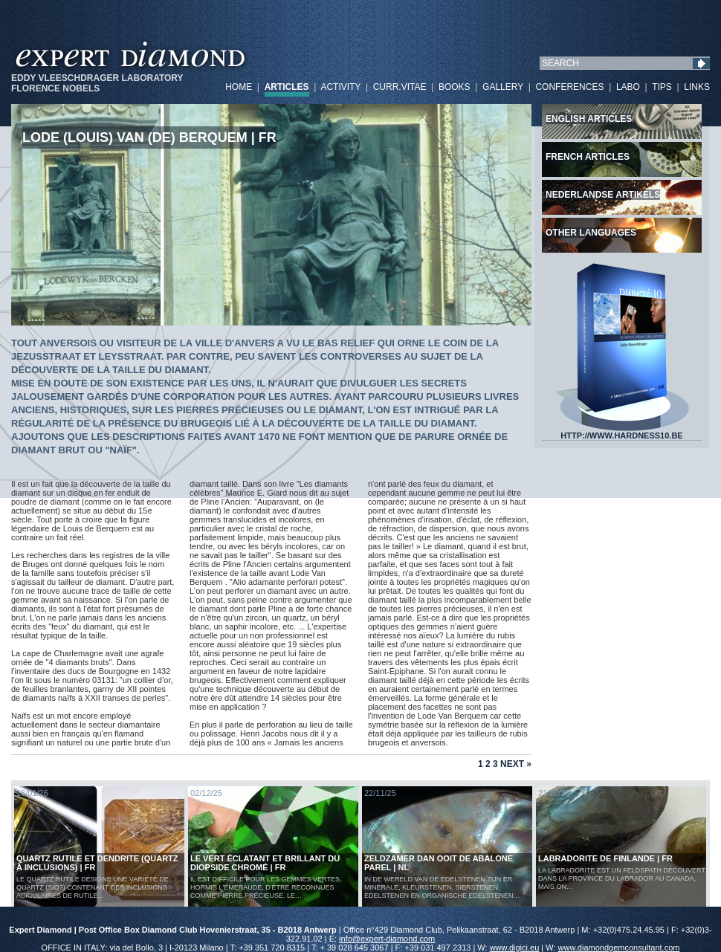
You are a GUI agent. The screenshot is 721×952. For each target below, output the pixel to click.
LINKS (697, 87)
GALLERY (502, 87)
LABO (628, 87)
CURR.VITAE (400, 87)
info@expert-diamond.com (387, 938)
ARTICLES (287, 87)
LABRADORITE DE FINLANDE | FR (605, 858)
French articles (588, 157)
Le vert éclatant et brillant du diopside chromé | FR (265, 863)
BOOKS (455, 87)
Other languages (591, 232)
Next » (515, 764)
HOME (238, 87)
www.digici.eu (515, 947)
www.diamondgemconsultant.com (619, 947)
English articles (589, 119)
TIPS (662, 87)
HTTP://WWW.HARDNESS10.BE (622, 432)
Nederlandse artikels (603, 195)
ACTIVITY (340, 87)
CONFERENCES (569, 87)
